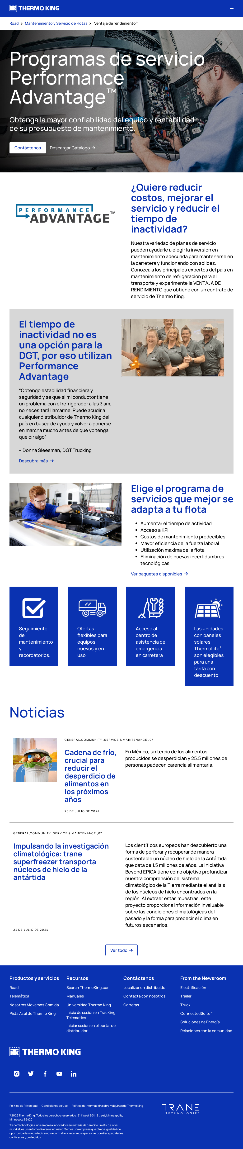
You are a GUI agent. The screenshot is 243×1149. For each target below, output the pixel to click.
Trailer (186, 996)
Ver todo (121, 950)
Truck (185, 1004)
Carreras (131, 1004)
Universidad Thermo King (88, 1004)
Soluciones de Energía (200, 1022)
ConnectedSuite (196, 1013)
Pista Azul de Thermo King (32, 1013)
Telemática (19, 996)
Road (14, 987)
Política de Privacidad (23, 1106)
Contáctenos (27, 148)
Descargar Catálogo (72, 148)
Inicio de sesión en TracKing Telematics (91, 1015)
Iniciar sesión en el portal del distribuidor (91, 1028)
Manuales (75, 996)
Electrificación (193, 987)
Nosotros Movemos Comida (34, 1004)
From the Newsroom (203, 978)
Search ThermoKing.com (88, 987)
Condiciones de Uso (55, 1106)
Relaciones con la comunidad (206, 1030)
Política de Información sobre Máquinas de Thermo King (107, 1106)
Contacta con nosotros (144, 996)
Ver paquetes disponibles (159, 574)
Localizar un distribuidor (145, 987)
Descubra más (36, 461)
